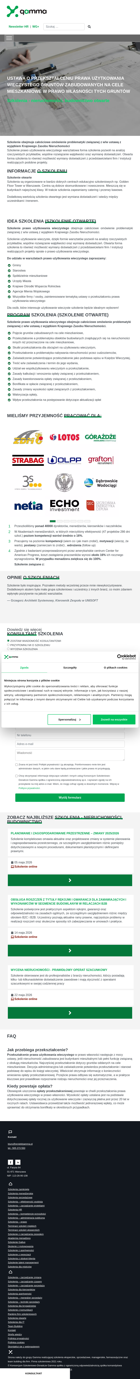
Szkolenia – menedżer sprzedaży (25, 1297)
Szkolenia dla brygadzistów (22, 1306)
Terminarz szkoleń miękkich (22, 1226)
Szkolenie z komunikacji (20, 1310)
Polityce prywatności (29, 788)
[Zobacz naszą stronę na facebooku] (10, 1162)
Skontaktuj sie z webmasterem (24, 1346)
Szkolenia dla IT (16, 1322)
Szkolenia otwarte (17, 1318)
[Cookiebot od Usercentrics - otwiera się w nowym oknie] (120, 657)
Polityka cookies (16, 1342)
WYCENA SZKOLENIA (24, 649)
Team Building (15, 1326)
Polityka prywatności (18, 1338)
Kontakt (12, 1330)
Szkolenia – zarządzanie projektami (26, 1205)
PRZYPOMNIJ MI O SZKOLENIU (30, 645)
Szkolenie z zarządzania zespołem (26, 1234)
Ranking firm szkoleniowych (22, 1314)
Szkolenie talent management (23, 1262)
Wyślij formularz (70, 797)
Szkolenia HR (15, 1209)
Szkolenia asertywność (20, 1293)
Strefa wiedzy (15, 1334)
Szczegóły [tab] (70, 667)
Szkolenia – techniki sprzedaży (24, 1302)
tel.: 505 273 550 (16, 1148)
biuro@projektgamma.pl (20, 1144)
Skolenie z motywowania (20, 1246)
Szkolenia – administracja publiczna (26, 1217)
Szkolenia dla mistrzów (20, 1266)
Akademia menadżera (19, 1238)
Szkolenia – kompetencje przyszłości (27, 1213)
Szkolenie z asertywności (21, 1250)
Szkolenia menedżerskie (20, 1193)
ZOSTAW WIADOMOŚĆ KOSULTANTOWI (35, 640)
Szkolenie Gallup (16, 1242)
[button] (16, 471)
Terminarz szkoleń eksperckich (24, 1230)
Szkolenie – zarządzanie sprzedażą (26, 1285)
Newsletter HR (18, 26)
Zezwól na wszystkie (114, 719)
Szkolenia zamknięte (18, 1189)
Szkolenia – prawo (17, 1221)
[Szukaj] (88, 26)
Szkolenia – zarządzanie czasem (25, 1281)
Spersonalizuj (69, 719)
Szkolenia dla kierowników (21, 1289)
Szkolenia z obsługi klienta (21, 1258)
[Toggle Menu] (9, 38)
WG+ (35, 26)
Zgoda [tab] (24, 667)
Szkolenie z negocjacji (19, 1254)
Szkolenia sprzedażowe (20, 1197)
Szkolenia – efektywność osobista (25, 1201)
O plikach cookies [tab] (115, 667)
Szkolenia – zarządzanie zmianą (24, 1277)
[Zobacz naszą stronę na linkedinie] (18, 1162)
